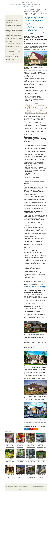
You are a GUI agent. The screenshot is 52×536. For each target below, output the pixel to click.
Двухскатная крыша (31, 419)
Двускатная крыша (37, 419)
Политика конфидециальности (23, 486)
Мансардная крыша (44, 422)
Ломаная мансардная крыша (34, 30)
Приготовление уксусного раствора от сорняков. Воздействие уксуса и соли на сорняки (13, 51)
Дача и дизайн (26, 2)
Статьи (31, 6)
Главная (20, 6)
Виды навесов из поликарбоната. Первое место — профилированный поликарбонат (13, 30)
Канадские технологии (36, 422)
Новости (25, 6)
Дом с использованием (29, 422)
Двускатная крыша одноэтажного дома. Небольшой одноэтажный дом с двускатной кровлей (36, 22)
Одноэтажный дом (43, 419)
